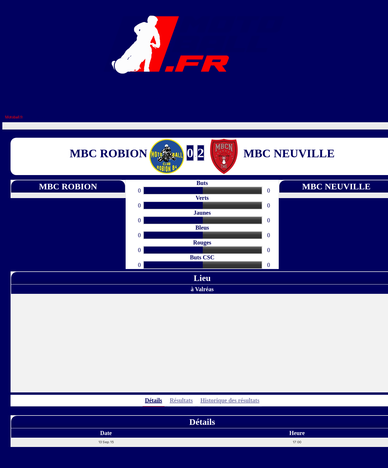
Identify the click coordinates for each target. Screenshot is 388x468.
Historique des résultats (229, 400)
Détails (153, 400)
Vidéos (221, 99)
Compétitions (170, 99)
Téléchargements (313, 99)
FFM (90, 99)
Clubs (122, 99)
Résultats (181, 400)
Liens (256, 99)
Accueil (55, 99)
